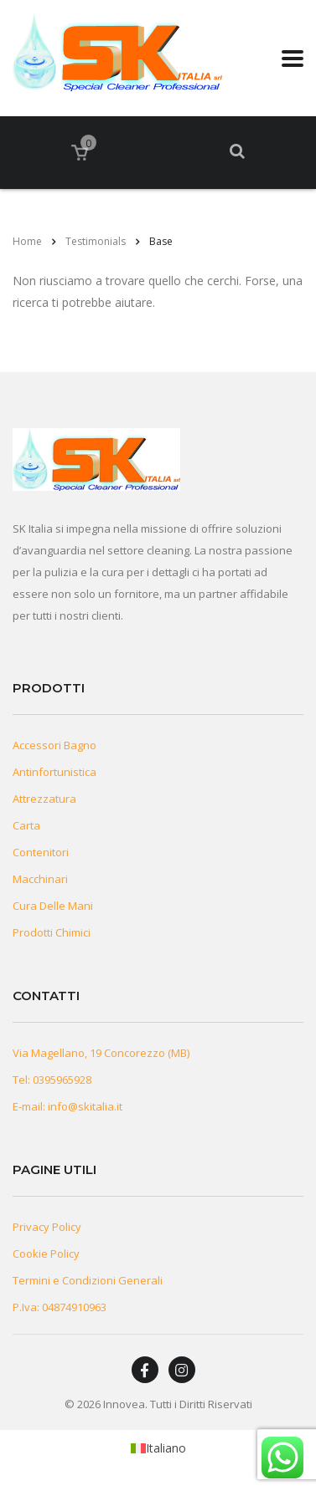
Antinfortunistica (54, 771)
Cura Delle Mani (53, 905)
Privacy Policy (47, 1226)
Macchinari (40, 878)
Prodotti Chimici (52, 932)
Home (27, 241)
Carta (26, 825)
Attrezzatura (44, 798)
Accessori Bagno (54, 745)
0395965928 (62, 1079)
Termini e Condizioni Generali (88, 1280)
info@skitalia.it (85, 1106)
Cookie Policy (46, 1253)
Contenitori (41, 852)
